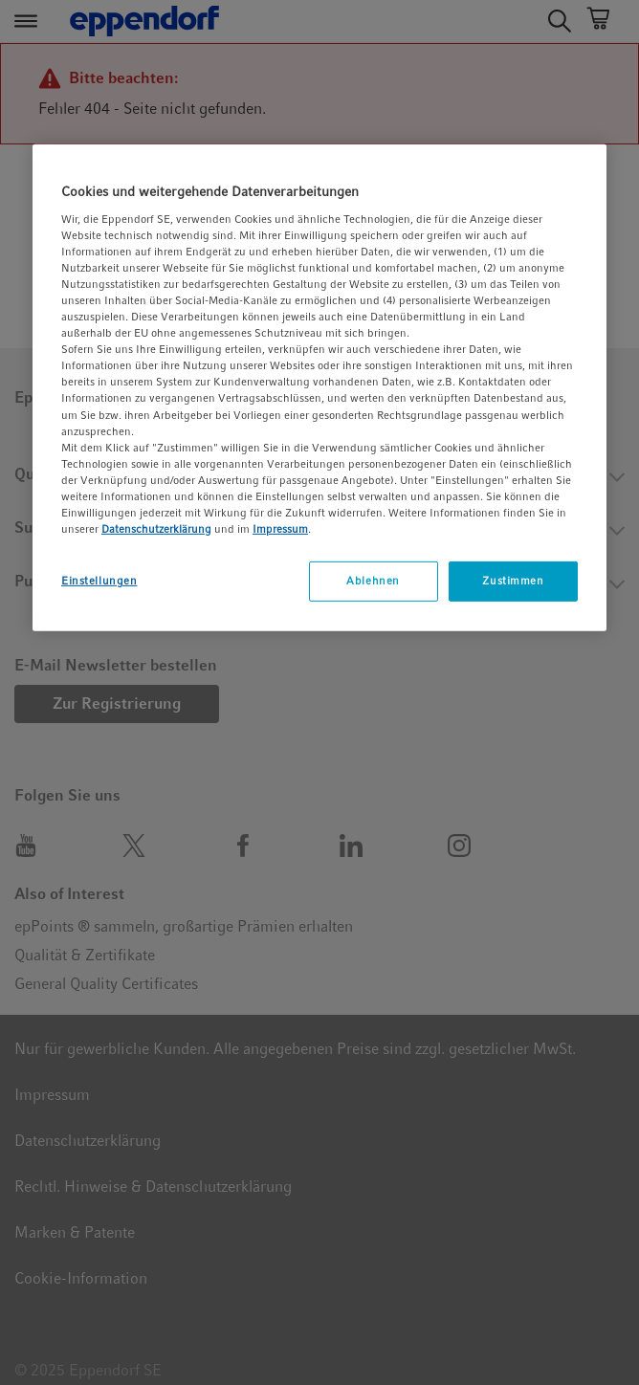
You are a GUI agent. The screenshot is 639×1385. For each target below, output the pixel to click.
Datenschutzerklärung (156, 529)
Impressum (280, 529)
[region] (319, 387)
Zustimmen (512, 580)
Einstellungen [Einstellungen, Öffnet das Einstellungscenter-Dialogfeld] (99, 580)
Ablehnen (373, 580)
